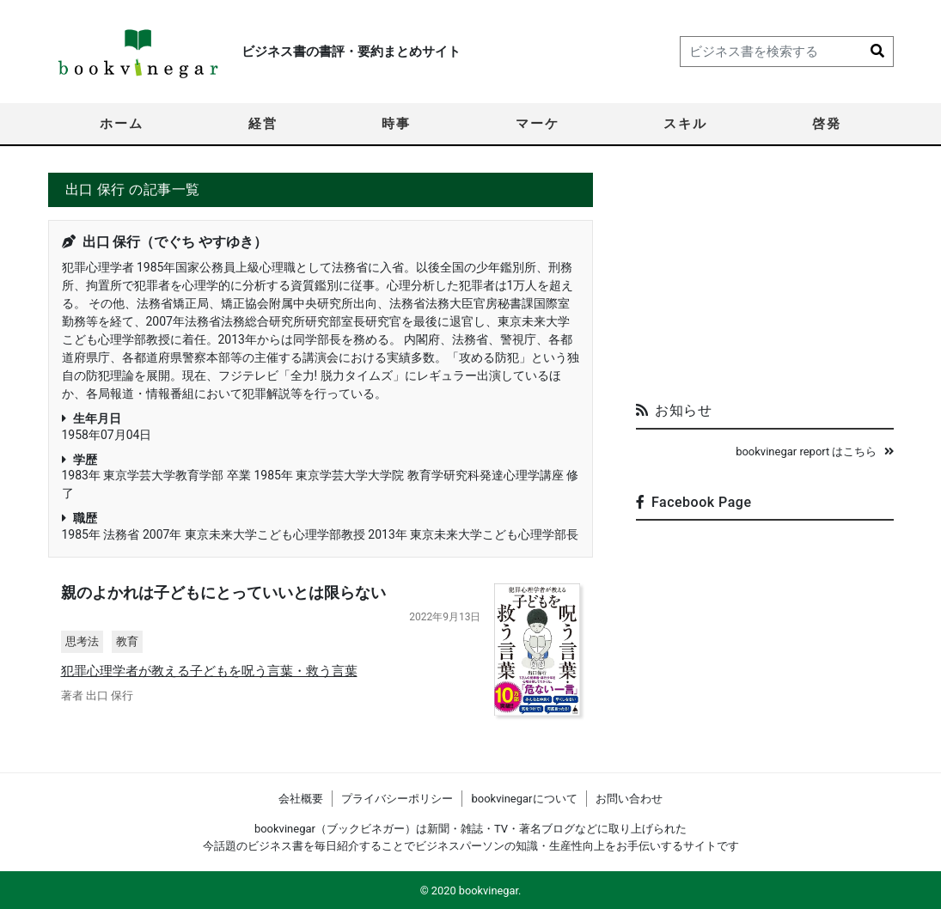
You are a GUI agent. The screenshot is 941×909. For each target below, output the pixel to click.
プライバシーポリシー (397, 798)
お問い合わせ (629, 798)
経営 (263, 123)
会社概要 (300, 798)
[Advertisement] (765, 280)
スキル (685, 123)
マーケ (537, 123)
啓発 (826, 123)
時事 (396, 123)
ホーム (122, 123)
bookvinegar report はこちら (814, 451)
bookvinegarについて (524, 798)
